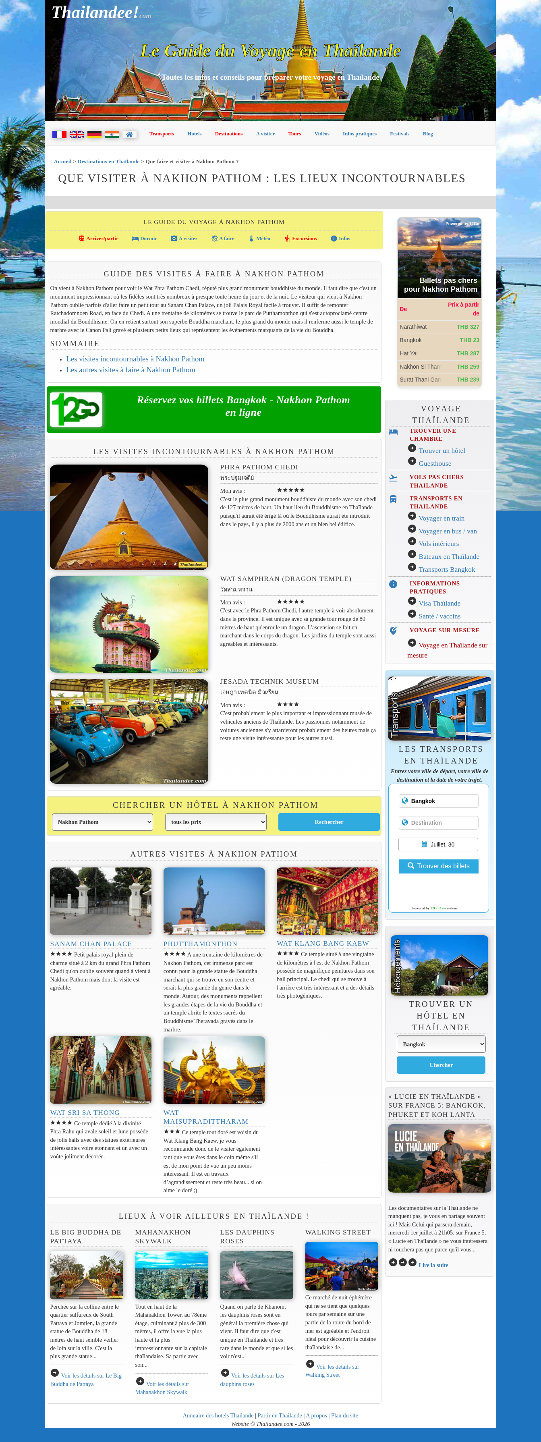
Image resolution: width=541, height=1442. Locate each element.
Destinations (229, 134)
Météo (259, 238)
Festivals (399, 134)
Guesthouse (435, 463)
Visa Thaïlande (439, 603)
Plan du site (344, 1415)
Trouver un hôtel (442, 450)
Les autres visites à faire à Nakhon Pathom (130, 369)
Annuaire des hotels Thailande (218, 1415)
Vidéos (322, 134)
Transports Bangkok (447, 569)
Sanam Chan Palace (91, 944)
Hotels (194, 134)
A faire (222, 238)
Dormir (144, 238)
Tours (294, 134)
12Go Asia (438, 908)
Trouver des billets (439, 866)
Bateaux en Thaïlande (449, 556)
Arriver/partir (98, 238)
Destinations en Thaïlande (109, 161)
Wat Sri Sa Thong (85, 1112)
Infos (340, 238)
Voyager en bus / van (448, 531)
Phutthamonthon (201, 944)
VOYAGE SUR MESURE (445, 630)
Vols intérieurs (439, 544)
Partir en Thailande (280, 1415)
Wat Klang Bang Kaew (323, 943)
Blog (428, 134)
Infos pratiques (360, 134)
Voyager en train (441, 518)
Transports (161, 134)
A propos (316, 1415)
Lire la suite (433, 1265)
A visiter (265, 134)
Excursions (300, 238)
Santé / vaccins (440, 616)
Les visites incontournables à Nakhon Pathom (135, 359)
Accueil (63, 161)
